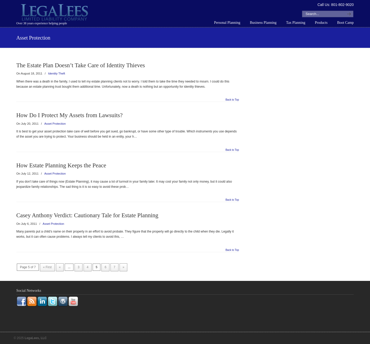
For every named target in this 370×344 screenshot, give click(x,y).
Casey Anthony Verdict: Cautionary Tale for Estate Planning (87, 215)
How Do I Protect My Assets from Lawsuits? (69, 115)
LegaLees (55, 13)
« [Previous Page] (60, 267)
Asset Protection (55, 123)
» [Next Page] (123, 267)
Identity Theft (56, 73)
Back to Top (232, 100)
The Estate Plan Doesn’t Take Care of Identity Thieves (80, 65)
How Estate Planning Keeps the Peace (61, 165)
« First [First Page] (47, 267)
